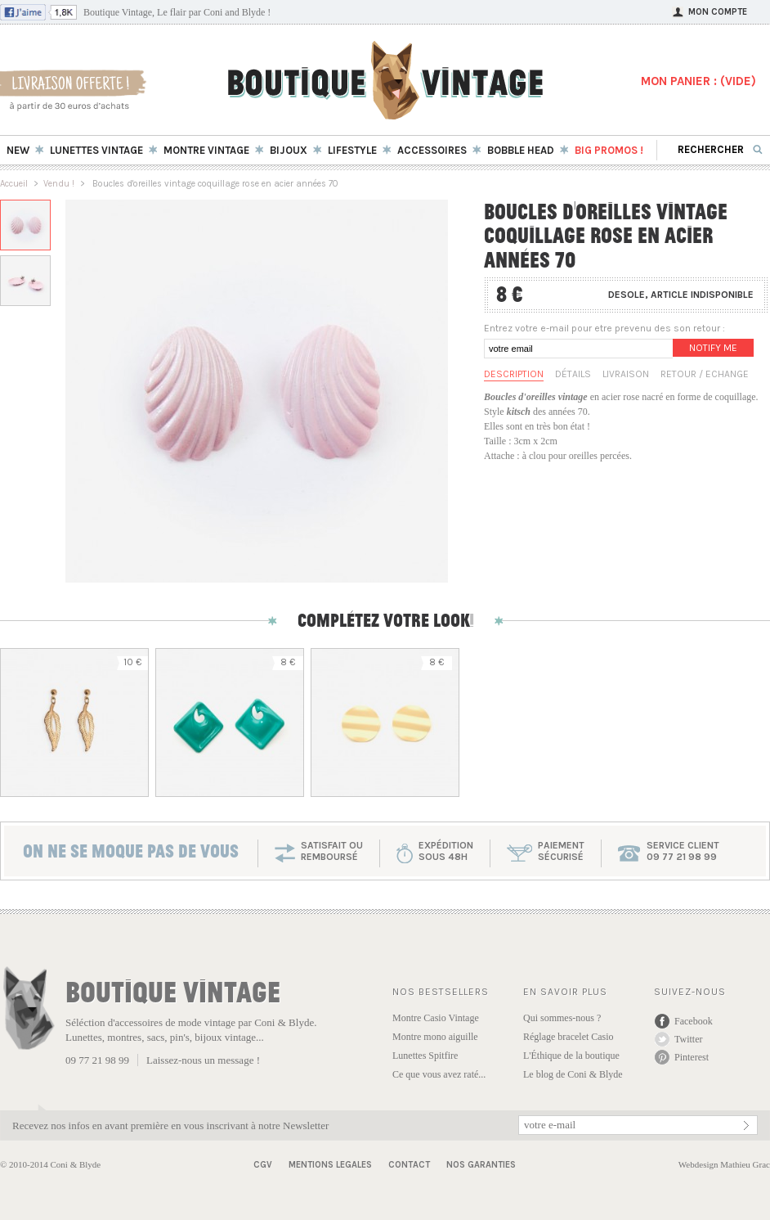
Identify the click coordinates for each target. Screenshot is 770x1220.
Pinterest (691, 1057)
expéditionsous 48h (446, 851)
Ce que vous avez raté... (439, 1074)
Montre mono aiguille (435, 1036)
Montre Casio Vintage (435, 1018)
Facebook (693, 1021)
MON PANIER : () (698, 81)
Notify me (713, 347)
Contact (409, 1164)
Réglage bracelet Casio (568, 1036)
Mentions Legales (330, 1164)
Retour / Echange (704, 374)
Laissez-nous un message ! (203, 1060)
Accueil (14, 183)
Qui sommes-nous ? (562, 1018)
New (18, 150)
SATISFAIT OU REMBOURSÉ (332, 851)
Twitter (688, 1039)
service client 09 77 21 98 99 (683, 851)
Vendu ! (58, 183)
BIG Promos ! (609, 150)
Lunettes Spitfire (425, 1055)
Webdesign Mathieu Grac (724, 1164)
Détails (573, 374)
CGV (262, 1164)
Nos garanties (481, 1164)
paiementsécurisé (561, 851)
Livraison (625, 374)
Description (514, 374)
